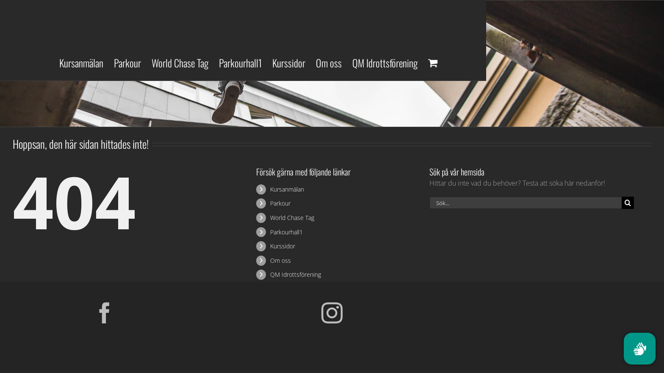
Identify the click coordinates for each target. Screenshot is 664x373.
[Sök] (628, 203)
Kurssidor (282, 246)
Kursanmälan (287, 189)
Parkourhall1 (286, 232)
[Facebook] (104, 312)
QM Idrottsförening (295, 274)
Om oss (280, 260)
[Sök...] (525, 203)
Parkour (280, 203)
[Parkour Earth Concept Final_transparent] (559, 305)
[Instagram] (332, 312)
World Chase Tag (292, 218)
